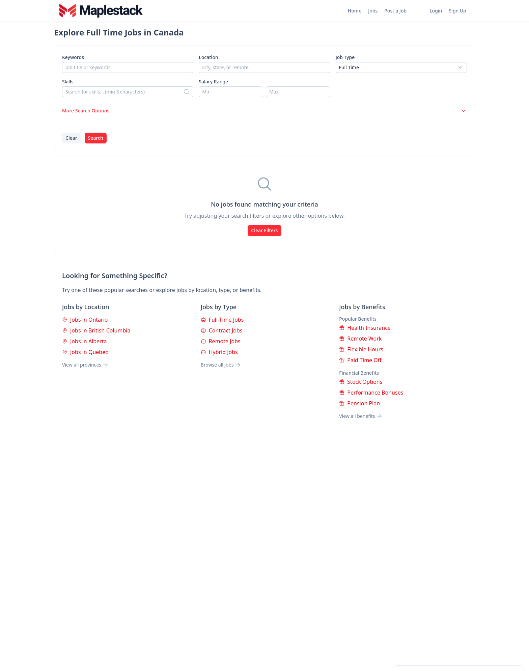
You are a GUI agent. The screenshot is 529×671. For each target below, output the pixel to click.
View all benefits (360, 416)
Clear (71, 138)
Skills (68, 81)
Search (95, 138)
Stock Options (360, 381)
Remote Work (360, 338)
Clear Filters (264, 230)
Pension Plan (359, 403)
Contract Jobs (222, 330)
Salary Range (213, 81)
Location (208, 57)
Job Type (345, 57)
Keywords (73, 57)
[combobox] (401, 67)
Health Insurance (365, 327)
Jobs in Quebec (85, 352)
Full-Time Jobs (222, 319)
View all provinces (85, 364)
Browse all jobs (221, 364)
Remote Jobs (221, 341)
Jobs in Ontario (85, 319)
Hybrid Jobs (219, 352)
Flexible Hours (361, 349)
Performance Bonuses (371, 392)
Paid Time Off (360, 360)
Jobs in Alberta (84, 341)
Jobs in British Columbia (96, 330)
